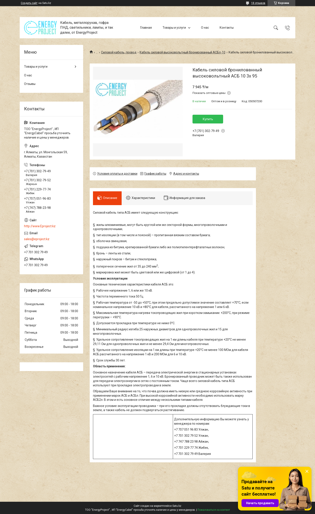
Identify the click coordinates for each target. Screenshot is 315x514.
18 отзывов (258, 3)
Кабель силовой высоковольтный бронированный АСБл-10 (182, 52)
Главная (146, 27)
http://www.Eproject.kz (40, 226)
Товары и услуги (174, 27)
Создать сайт (29, 3)
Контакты (227, 27)
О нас (205, 27)
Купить (208, 119)
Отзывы (29, 84)
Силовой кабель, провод (118, 52)
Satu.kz (176, 505)
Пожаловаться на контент (214, 509)
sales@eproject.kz (36, 239)
